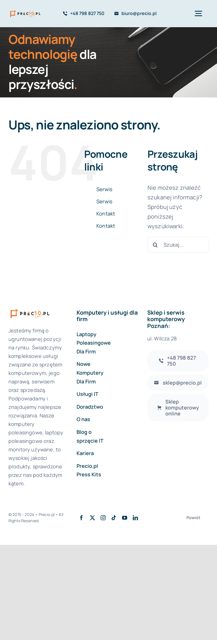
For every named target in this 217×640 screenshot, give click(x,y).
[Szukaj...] (178, 245)
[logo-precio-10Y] (25, 11)
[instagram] (103, 517)
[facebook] (81, 517)
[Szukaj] (155, 245)
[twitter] (92, 517)
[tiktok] (113, 517)
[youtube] (124, 517)
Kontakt (105, 213)
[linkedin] (135, 517)
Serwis (104, 189)
